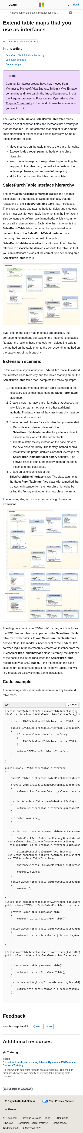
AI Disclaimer (10, 1118)
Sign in (76, 4)
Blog (47, 1118)
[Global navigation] (3, 5)
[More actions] (77, 13)
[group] (41, 855)
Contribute (62, 1118)
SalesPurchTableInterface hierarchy (25, 55)
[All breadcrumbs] (6, 13)
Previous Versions (31, 1118)
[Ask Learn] (70, 13)
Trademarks (9, 1128)
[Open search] (67, 5)
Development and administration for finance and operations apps (36, 12)
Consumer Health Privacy (31, 1123)
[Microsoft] (41, 4)
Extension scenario (16, 59)
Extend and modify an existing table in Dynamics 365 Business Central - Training (39, 1064)
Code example (13, 64)
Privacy (7, 1123)
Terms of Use (59, 1123)
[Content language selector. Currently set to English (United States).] (20, 1101)
